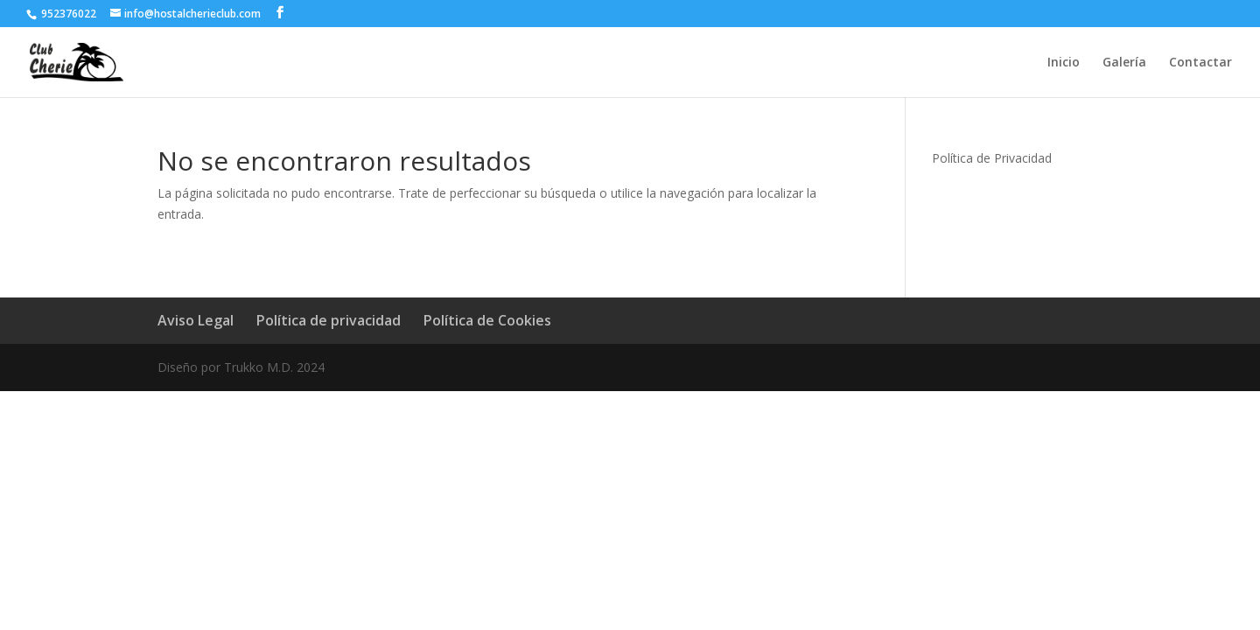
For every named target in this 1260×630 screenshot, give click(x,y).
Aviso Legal (196, 320)
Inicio (1063, 63)
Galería (1124, 63)
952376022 (67, 13)
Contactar (1200, 63)
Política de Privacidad (992, 158)
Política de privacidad (328, 320)
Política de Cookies (487, 320)
